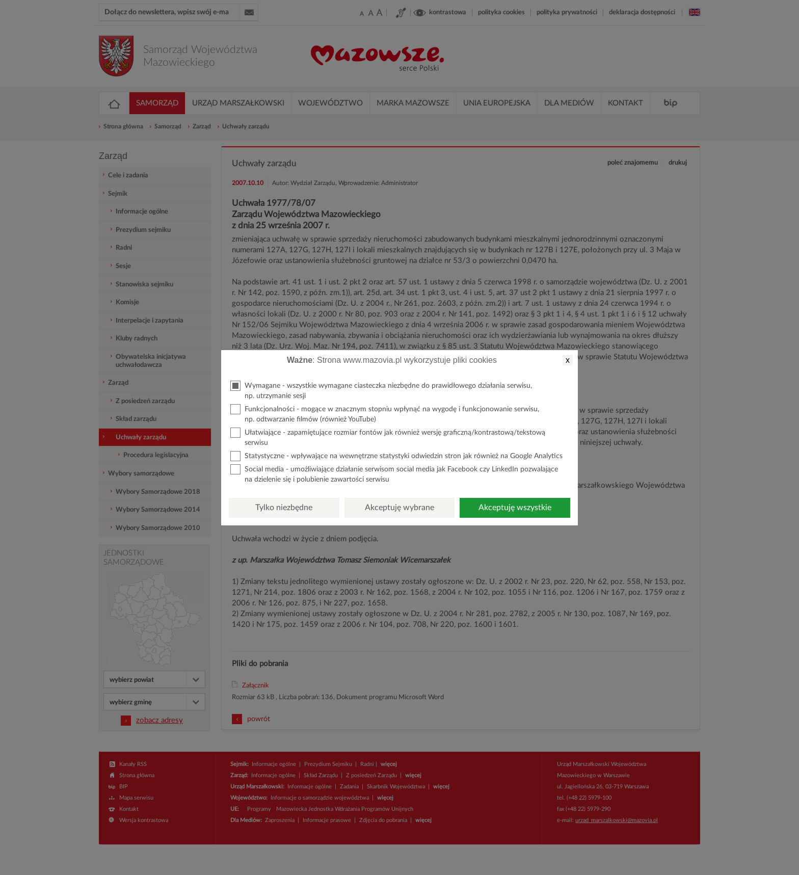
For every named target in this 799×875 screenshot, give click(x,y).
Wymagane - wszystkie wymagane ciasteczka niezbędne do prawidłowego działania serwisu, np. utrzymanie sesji (381, 390)
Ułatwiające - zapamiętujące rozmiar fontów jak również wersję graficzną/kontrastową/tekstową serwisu (387, 437)
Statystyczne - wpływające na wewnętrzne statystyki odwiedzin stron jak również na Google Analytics (396, 456)
